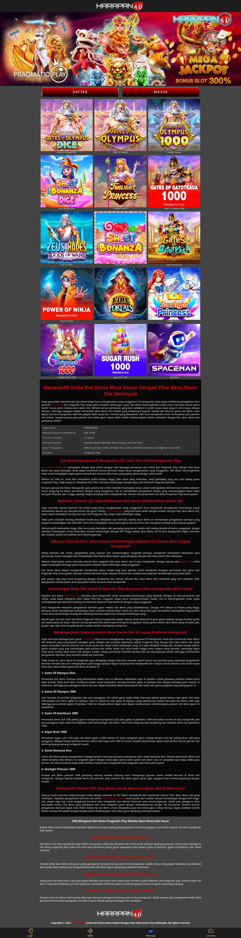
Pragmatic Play (72, 595)
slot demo (57, 404)
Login (30, 933)
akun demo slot (114, 511)
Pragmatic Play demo (113, 798)
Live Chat (211, 933)
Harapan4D (78, 922)
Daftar (80, 92)
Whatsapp (150, 933)
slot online (88, 639)
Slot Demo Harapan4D (54, 467)
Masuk (161, 92)
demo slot (186, 561)
